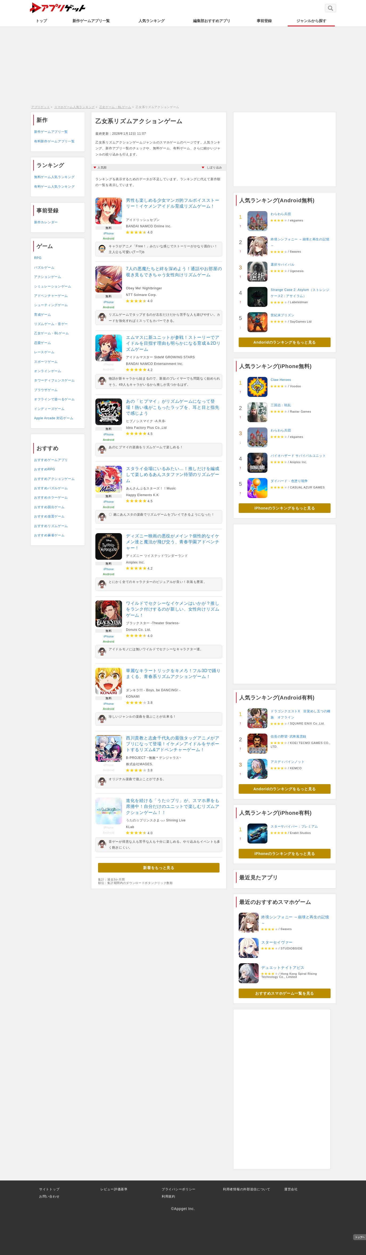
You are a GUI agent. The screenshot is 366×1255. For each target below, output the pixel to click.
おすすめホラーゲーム (51, 497)
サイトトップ (49, 1189)
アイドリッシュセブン (143, 220)
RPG (38, 258)
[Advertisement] (183, 65)
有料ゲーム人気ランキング (54, 186)
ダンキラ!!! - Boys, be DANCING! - (153, 690)
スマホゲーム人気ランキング (74, 107)
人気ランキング (152, 21)
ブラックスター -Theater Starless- (153, 623)
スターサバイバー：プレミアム (294, 826)
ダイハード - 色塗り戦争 (289, 481)
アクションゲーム (47, 277)
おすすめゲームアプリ (51, 460)
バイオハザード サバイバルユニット (298, 456)
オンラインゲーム (47, 371)
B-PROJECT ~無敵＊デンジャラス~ (153, 758)
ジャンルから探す (311, 21)
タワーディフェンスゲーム (54, 380)
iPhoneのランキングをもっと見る (284, 508)
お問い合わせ (49, 1196)
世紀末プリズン (282, 315)
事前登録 (264, 21)
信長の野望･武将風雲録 (288, 736)
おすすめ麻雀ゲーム (49, 535)
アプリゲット (40, 107)
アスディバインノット (287, 762)
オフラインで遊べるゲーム (54, 399)
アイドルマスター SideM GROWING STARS (160, 357)
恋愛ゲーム (42, 343)
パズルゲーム (44, 267)
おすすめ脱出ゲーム (49, 507)
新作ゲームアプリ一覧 (91, 21)
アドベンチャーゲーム (51, 296)
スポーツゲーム (46, 362)
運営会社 (291, 1189)
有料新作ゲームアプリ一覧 (54, 141)
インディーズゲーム (49, 409)
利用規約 (168, 1196)
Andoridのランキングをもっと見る (284, 342)
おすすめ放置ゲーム (49, 516)
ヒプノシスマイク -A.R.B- (146, 421)
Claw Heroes (281, 380)
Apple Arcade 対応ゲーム (53, 418)
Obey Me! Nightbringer (144, 288)
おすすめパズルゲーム (51, 488)
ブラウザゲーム (46, 390)
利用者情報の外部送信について (246, 1189)
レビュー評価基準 (114, 1189)
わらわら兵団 (281, 214)
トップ (41, 21)
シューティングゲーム (51, 305)
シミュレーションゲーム (52, 286)
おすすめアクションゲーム (54, 479)
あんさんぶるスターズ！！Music (151, 488)
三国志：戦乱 (281, 405)
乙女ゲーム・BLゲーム (115, 107)
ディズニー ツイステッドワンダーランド (157, 556)
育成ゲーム (42, 314)
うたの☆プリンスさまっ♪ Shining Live (156, 820)
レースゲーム (44, 352)
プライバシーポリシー (179, 1189)
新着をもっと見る (158, 868)
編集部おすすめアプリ (211, 21)
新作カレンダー (46, 222)
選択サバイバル (282, 264)
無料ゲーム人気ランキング (54, 177)
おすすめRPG (44, 469)
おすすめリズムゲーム (51, 526)
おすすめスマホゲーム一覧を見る (284, 993)
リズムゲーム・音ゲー (51, 324)
